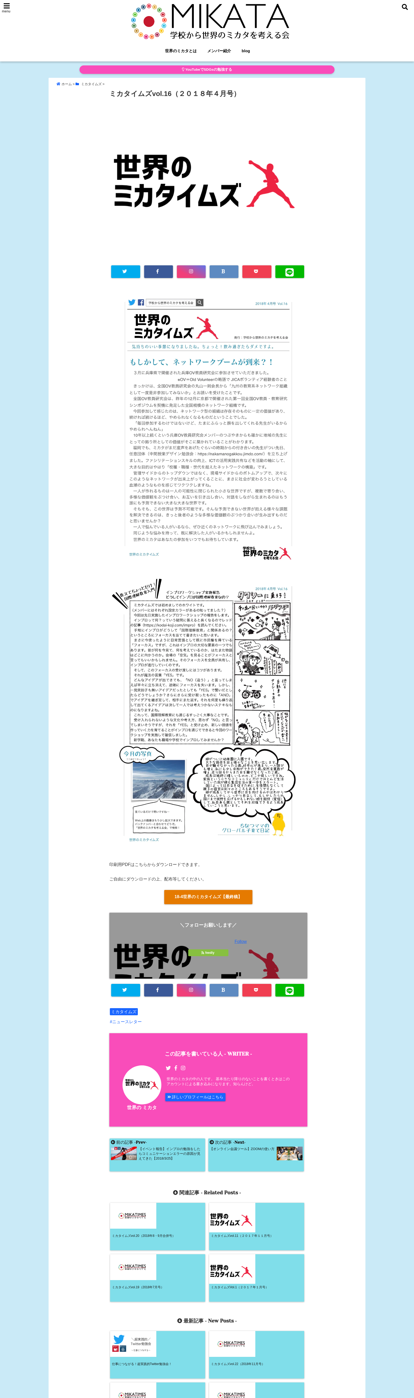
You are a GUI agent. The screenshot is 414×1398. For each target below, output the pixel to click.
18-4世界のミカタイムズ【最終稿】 (208, 897)
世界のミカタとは (181, 51)
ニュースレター (127, 1022)
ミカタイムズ (124, 1012)
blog (246, 51)
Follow (240, 942)
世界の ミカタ (142, 1109)
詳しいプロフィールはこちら (197, 1098)
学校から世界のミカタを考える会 (196, 1390)
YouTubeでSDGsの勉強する (207, 69)
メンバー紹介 (219, 51)
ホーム (177, 1373)
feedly (208, 953)
